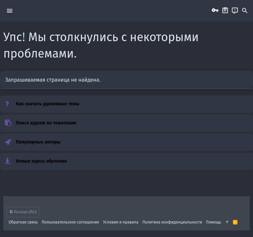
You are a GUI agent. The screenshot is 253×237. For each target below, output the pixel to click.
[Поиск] (245, 11)
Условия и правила (120, 222)
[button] (9, 10)
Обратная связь (23, 222)
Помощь (213, 222)
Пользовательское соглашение (70, 222)
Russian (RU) (23, 211)
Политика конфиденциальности (172, 222)
